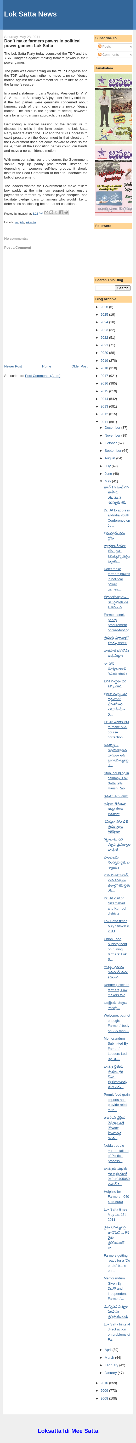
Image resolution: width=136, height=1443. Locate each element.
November (113, 435)
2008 (105, 1398)
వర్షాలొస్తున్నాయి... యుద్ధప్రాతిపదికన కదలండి (116, 602)
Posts (104, 46)
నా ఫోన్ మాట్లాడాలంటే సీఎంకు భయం (115, 668)
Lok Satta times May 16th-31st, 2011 (117, 926)
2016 (105, 383)
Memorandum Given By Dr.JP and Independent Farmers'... (115, 1288)
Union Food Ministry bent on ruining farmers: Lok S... (115, 949)
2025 (105, 314)
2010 (105, 1383)
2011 (105, 422)
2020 (105, 353)
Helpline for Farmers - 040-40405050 (117, 1197)
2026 (105, 307)
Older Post (79, 366)
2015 (105, 391)
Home (46, 366)
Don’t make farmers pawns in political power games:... (117, 579)
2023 (105, 330)
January (111, 1373)
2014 (105, 399)
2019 (105, 361)
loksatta (31, 222)
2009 (105, 1390)
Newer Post (13, 366)
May (108, 481)
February (112, 1365)
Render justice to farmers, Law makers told (116, 990)
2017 (105, 376)
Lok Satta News (30, 14)
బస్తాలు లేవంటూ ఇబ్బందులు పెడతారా (115, 809)
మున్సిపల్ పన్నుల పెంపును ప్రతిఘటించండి (116, 1312)
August (110, 458)
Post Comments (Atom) (42, 376)
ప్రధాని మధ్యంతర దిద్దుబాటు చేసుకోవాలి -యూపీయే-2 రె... (115, 704)
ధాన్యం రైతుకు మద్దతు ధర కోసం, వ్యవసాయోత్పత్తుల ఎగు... (115, 1077)
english (19, 222)
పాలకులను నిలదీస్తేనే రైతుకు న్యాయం (117, 862)
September (113, 451)
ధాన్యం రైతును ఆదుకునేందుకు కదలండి (116, 972)
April (108, 1350)
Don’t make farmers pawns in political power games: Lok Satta (42, 43)
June (109, 474)
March (110, 1358)
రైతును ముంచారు (116, 796)
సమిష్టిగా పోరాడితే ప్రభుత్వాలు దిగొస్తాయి (116, 827)
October (111, 443)
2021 (105, 345)
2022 (105, 337)
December (113, 428)
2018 (105, 368)
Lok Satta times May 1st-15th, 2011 (116, 1214)
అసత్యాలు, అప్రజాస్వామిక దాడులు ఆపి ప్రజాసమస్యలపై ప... (116, 755)
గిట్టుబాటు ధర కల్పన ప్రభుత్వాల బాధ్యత (117, 844)
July (108, 466)
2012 (105, 414)
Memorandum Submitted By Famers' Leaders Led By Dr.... (116, 1049)
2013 (105, 406)
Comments (108, 55)
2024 (105, 322)
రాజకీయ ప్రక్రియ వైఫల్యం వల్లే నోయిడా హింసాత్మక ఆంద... (115, 1128)
